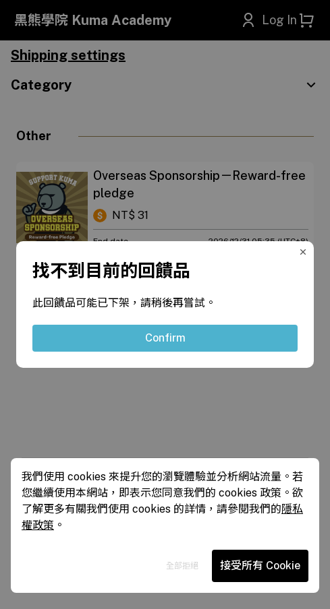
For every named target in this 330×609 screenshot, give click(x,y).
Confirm (165, 337)
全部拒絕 (182, 566)
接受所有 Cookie (260, 565)
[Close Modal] (306, 249)
